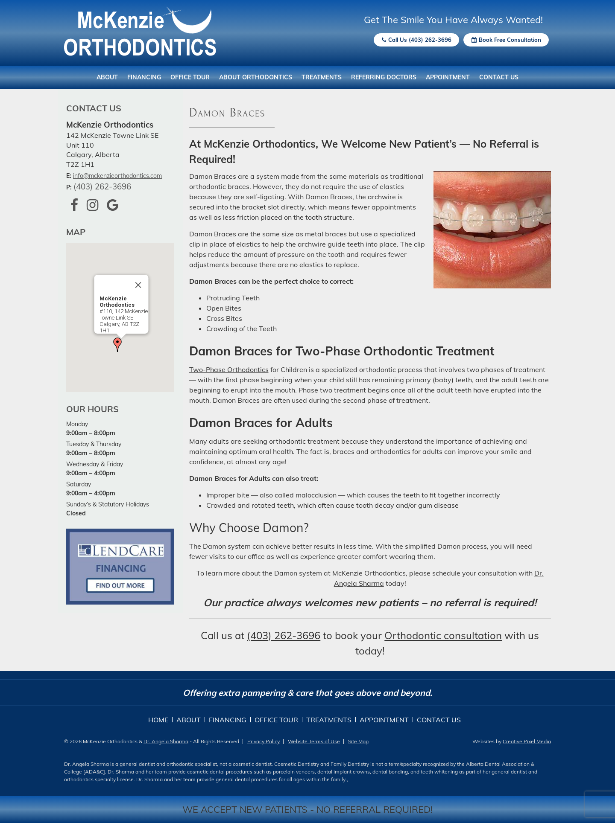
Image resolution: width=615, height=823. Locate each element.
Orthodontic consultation (443, 635)
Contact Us (498, 77)
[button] (117, 344)
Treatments (322, 77)
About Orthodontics (255, 77)
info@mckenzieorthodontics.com (117, 176)
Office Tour (190, 77)
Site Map (358, 741)
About (107, 77)
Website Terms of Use (314, 741)
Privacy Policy (263, 741)
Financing (144, 77)
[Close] (138, 285)
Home (158, 719)
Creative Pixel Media (527, 741)
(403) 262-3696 (102, 186)
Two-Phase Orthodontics (229, 369)
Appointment (448, 77)
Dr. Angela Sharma (166, 741)
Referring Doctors (383, 77)
